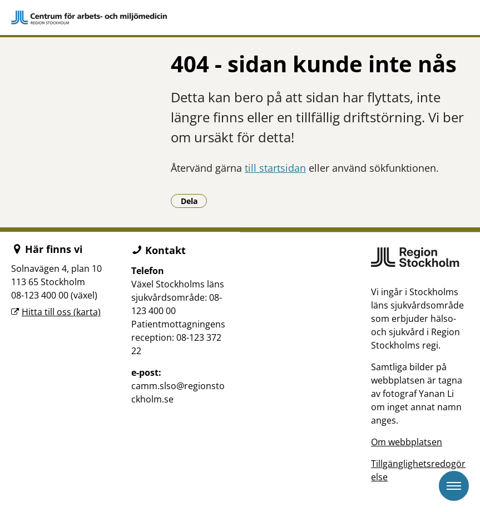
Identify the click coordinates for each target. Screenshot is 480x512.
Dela (194, 200)
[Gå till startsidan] (240, 17)
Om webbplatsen (406, 442)
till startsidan (275, 168)
